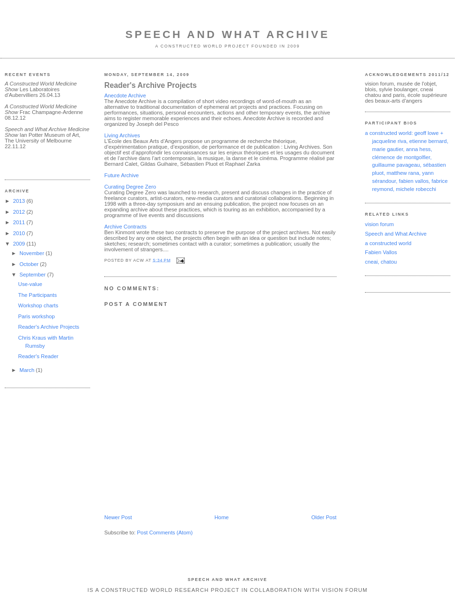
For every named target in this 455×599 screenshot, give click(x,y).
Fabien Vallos (381, 252)
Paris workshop (36, 316)
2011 (19, 222)
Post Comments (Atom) (164, 532)
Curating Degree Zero (130, 187)
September (33, 274)
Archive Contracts (125, 226)
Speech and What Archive (227, 34)
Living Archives (122, 135)
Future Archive (121, 175)
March (27, 370)
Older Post (324, 517)
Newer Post (118, 517)
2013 (19, 201)
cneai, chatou (381, 262)
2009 (19, 244)
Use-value (30, 284)
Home (221, 517)
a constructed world (388, 243)
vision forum (379, 224)
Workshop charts (38, 305)
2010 (19, 233)
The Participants (37, 295)
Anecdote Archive (125, 95)
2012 (19, 212)
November (32, 253)
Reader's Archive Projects (48, 327)
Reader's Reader (38, 356)
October (29, 264)
